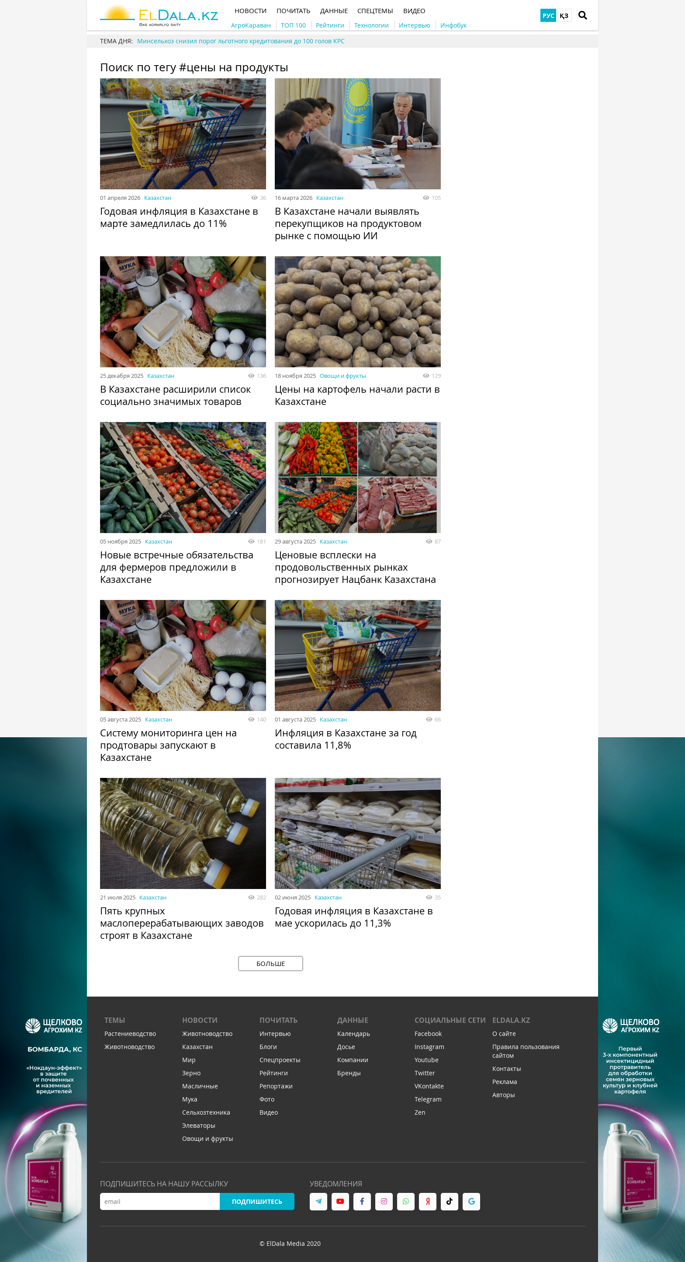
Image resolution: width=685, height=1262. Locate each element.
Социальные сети (450, 1020)
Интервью (275, 1034)
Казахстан (157, 198)
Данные (352, 1020)
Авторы (503, 1095)
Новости (200, 1020)
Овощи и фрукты (343, 376)
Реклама (504, 1082)
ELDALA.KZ (511, 1020)
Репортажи (276, 1086)
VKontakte (429, 1086)
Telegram (428, 1099)
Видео (268, 1113)
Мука (189, 1099)
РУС (548, 15)
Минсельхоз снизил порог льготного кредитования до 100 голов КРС (241, 41)
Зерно (191, 1073)
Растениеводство (130, 1034)
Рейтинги (273, 1073)
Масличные (200, 1086)
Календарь (353, 1034)
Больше (270, 963)
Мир (189, 1060)
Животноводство (129, 1047)
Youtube (427, 1060)
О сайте (504, 1034)
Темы (114, 1020)
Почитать (278, 1020)
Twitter (425, 1073)
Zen (420, 1113)
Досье (346, 1047)
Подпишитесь (257, 1202)
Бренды (349, 1073)
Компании (352, 1060)
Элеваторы (198, 1126)
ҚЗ (564, 15)
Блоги (268, 1047)
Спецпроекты (280, 1060)
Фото (266, 1099)
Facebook (428, 1034)
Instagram (429, 1047)
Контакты (506, 1069)
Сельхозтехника (206, 1113)
